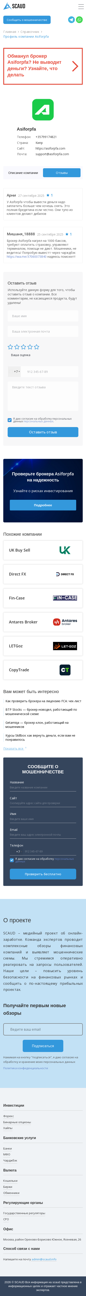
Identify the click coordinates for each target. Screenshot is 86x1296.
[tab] (24, 172)
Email (13, 830)
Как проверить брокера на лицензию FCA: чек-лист (43, 701)
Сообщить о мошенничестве (27, 20)
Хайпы (7, 1128)
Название (17, 782)
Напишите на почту (30, 1259)
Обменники (11, 1193)
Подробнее (43, 505)
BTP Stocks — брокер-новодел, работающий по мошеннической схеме (41, 711)
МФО (6, 1154)
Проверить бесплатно (43, 874)
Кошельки (10, 1181)
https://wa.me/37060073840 (26, 256)
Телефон (16, 845)
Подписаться (43, 1046)
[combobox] (14, 371)
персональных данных (38, 421)
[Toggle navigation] (81, 7)
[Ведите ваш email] (43, 1029)
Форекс (8, 1116)
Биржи (7, 1187)
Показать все (15, 748)
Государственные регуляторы (24, 1213)
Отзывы (62, 173)
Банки (7, 1148)
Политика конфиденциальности (25, 1068)
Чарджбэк (10, 1160)
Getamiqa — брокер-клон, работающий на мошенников (37, 724)
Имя (13, 814)
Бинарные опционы (17, 1122)
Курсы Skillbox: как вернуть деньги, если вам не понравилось (40, 737)
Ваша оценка (20, 355)
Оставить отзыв (43, 432)
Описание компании (23, 173)
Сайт (13, 798)
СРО (6, 1219)
